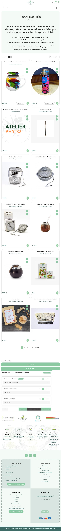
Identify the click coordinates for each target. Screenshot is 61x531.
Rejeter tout (30, 368)
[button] (26, 382)
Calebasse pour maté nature (45, 204)
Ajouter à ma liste (27, 69)
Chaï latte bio (16, 299)
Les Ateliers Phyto (15, 111)
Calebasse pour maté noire (15, 251)
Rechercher (56, 8)
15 (32, 347)
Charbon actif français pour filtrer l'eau (45, 299)
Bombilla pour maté (45, 109)
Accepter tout (46, 409)
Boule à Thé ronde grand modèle (45, 157)
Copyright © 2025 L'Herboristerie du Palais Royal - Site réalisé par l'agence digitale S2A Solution (30, 528)
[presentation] (43, 507)
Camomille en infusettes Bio (45, 251)
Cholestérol (45, 64)
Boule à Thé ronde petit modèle (15, 204)
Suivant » (37, 347)
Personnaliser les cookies (19, 361)
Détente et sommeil (45, 253)
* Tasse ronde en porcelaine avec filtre (15, 62)
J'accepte (30, 364)
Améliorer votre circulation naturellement (15, 109)
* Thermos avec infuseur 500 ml (45, 62)
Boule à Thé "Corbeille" (15, 157)
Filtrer (3, 57)
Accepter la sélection (34, 409)
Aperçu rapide (27, 72)
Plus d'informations (6, 361)
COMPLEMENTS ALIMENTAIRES (15, 301)
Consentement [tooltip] (47, 372)
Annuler (5, 409)
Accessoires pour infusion (15, 64)
